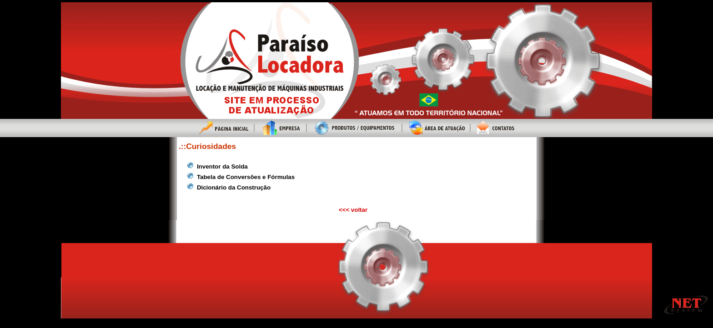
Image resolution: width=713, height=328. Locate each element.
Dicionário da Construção (234, 187)
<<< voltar (353, 209)
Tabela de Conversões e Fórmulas (246, 177)
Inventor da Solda (222, 166)
